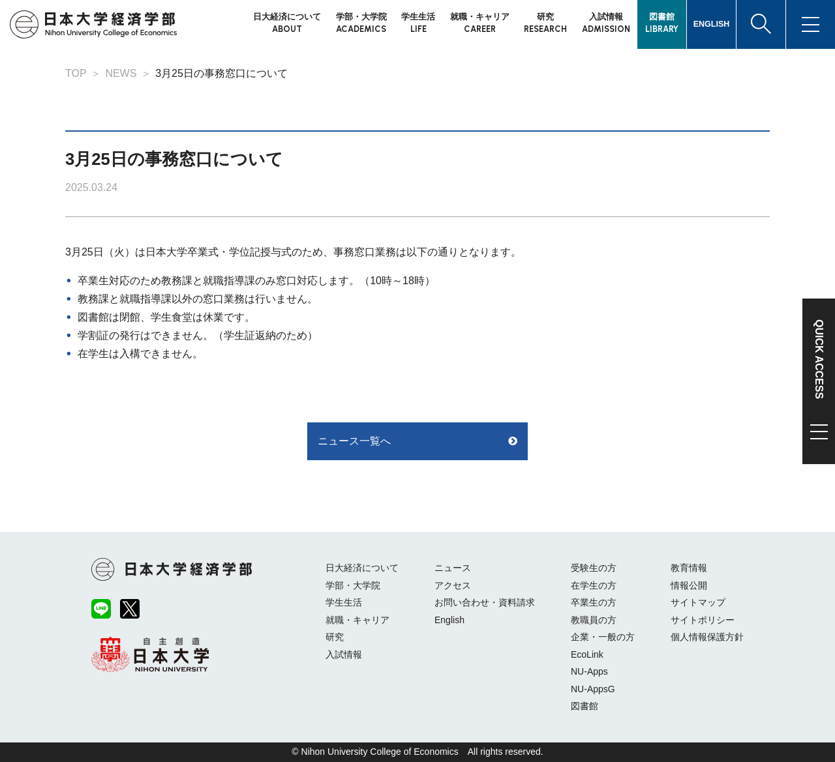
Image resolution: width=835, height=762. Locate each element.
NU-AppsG (593, 689)
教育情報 (689, 568)
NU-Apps (589, 671)
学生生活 (344, 602)
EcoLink (587, 654)
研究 (335, 637)
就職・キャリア (357, 620)
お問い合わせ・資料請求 (484, 602)
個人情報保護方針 (707, 637)
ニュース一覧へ (354, 441)
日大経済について (362, 568)
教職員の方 (593, 620)
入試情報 (344, 654)
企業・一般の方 (603, 637)
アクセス (452, 585)
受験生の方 (593, 568)
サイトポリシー (703, 620)
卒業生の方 (593, 602)
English (449, 620)
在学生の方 (593, 585)
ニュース (452, 568)
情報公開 (689, 585)
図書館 (584, 706)
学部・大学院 (353, 585)
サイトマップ (698, 602)
